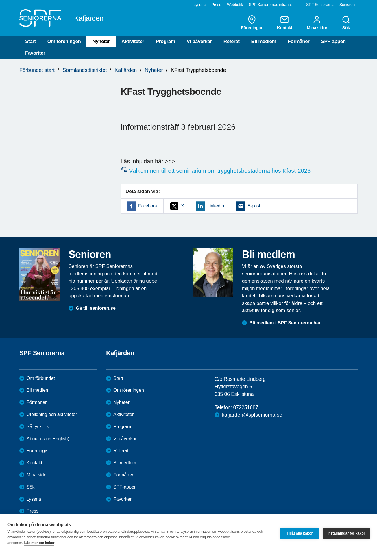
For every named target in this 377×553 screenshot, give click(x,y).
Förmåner (298, 41)
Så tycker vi (39, 426)
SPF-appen (333, 41)
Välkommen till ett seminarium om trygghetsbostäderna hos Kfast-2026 (220, 171)
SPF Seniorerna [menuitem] (320, 4)
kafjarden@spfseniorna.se (252, 415)
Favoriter (35, 53)
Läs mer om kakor (39, 543)
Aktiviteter (132, 41)
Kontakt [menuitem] (284, 22)
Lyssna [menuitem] (199, 4)
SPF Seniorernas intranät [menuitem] (270, 4)
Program (165, 41)
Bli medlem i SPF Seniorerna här (285, 322)
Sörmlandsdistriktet (84, 70)
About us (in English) (48, 438)
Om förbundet (41, 378)
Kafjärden (125, 70)
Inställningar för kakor (346, 533)
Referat (231, 41)
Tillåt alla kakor (300, 533)
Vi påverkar (199, 41)
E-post (253, 205)
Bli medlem (263, 41)
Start (30, 41)
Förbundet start (37, 70)
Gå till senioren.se (96, 308)
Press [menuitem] (216, 4)
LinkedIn (215, 205)
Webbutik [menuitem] (235, 4)
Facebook (148, 205)
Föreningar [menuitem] (252, 22)
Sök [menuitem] (346, 22)
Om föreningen (64, 41)
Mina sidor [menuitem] (317, 22)
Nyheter (101, 41)
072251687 (245, 407)
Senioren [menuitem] (347, 4)
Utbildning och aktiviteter (52, 414)
